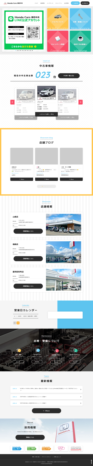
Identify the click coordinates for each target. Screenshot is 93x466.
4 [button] (20, 50)
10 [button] (30, 50)
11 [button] (32, 50)
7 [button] (25, 50)
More (47, 411)
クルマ (36, 3)
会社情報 (66, 3)
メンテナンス (50, 3)
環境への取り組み (36, 456)
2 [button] (17, 50)
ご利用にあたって (57, 456)
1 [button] (15, 50)
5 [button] (22, 50)
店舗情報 (42, 3)
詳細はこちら (30, 437)
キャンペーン (59, 3)
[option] (24, 30)
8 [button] (27, 50)
